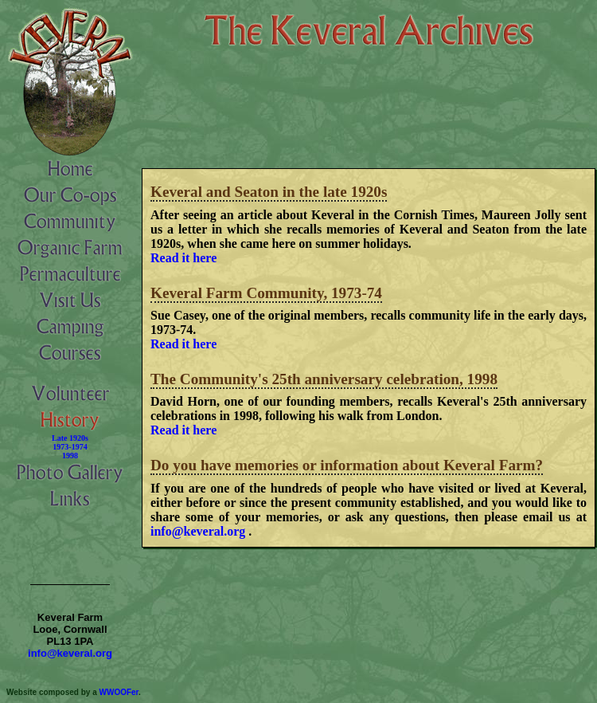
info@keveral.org (197, 531)
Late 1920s (70, 438)
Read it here (183, 258)
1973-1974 (70, 446)
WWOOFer (119, 692)
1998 (70, 455)
